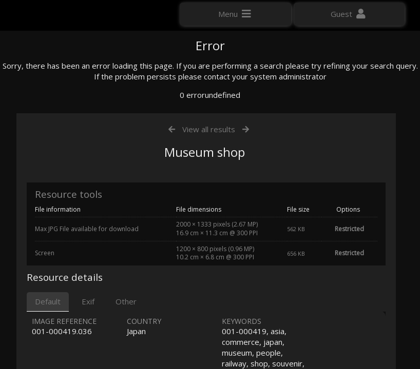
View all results (208, 235)
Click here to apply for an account (66, 184)
